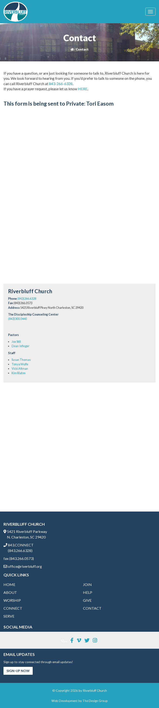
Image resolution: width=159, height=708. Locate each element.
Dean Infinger (20, 346)
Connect (12, 608)
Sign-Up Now (18, 671)
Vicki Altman (20, 368)
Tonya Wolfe (20, 364)
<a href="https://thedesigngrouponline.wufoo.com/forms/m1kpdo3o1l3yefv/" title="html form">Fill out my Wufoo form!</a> (79, 196)
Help (87, 592)
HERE (82, 88)
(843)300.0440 (17, 319)
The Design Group (95, 701)
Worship (12, 600)
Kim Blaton (18, 373)
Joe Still (16, 341)
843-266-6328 (61, 83)
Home (9, 584)
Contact (92, 608)
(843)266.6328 (26, 298)
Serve (8, 616)
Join (87, 584)
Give (87, 600)
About (10, 592)
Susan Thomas (21, 360)
